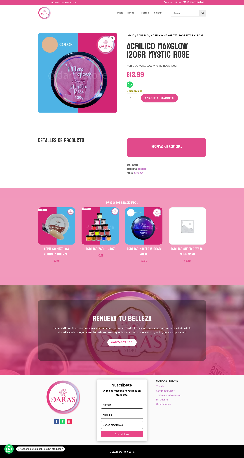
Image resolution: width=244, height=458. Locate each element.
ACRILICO (143, 35)
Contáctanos (122, 342)
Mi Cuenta (162, 399)
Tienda (130, 12)
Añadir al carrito (159, 98)
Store (178, 2)
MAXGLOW (138, 173)
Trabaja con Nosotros (168, 395)
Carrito (145, 12)
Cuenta (168, 2)
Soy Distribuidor (165, 390)
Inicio (120, 12)
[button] (112, 38)
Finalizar (157, 12)
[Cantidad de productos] (132, 98)
